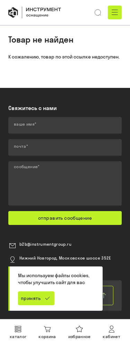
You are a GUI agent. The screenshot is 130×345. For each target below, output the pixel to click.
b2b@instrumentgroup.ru (45, 244)
